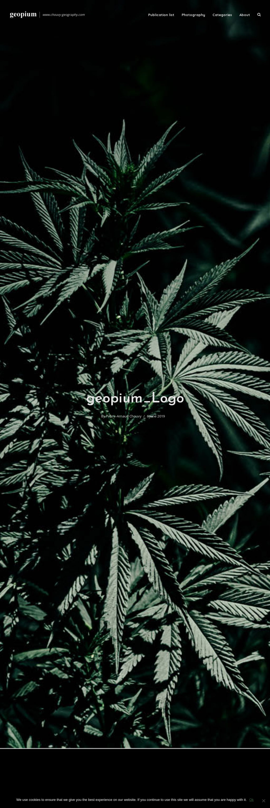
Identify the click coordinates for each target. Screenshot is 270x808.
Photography (193, 15)
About (244, 15)
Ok (251, 800)
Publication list (161, 15)
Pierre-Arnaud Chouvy (124, 416)
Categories (222, 15)
